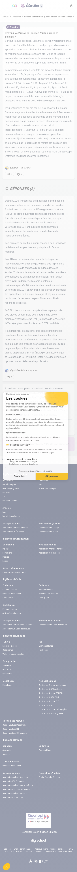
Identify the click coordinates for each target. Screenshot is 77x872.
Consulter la (38, 832)
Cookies (7, 849)
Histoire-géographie (10, 488)
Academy (17, 17)
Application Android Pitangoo (51, 549)
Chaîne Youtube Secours (49, 777)
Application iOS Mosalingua (50, 689)
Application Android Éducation (15, 528)
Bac (40, 484)
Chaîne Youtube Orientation (14, 572)
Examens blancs (9, 590)
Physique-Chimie (9, 501)
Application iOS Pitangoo (49, 553)
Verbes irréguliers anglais (13, 654)
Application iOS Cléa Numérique (16, 789)
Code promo (7, 650)
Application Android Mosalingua (52, 685)
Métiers (5, 557)
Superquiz (6, 665)
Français (6, 492)
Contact (38, 852)
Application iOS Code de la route (16, 629)
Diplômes (6, 549)
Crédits (29, 852)
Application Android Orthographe (52, 709)
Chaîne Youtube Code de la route (53, 625)
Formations (7, 553)
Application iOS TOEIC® (49, 697)
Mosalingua (7, 685)
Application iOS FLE (47, 705)
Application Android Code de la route (18, 625)
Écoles (5, 561)
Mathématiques (9, 484)
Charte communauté (23, 849)
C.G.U (71, 849)
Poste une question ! (58, 444)
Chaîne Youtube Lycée (48, 532)
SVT (4, 497)
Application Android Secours (14, 793)
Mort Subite (7, 670)
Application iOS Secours (12, 797)
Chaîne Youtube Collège (49, 528)
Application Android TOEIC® (51, 693)
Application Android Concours (15, 777)
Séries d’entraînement (11, 613)
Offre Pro (18, 852)
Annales (6, 754)
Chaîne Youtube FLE (10, 729)
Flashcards (43, 650)
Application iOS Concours (13, 781)
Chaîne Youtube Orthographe (14, 733)
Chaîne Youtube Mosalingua (14, 725)
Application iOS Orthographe (51, 713)
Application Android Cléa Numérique (17, 785)
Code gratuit (7, 598)
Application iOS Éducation (13, 532)
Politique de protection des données (50, 849)
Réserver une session (11, 594)
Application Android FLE (49, 701)
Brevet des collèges (47, 488)
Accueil (5, 17)
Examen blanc (45, 750)
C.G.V (9, 852)
